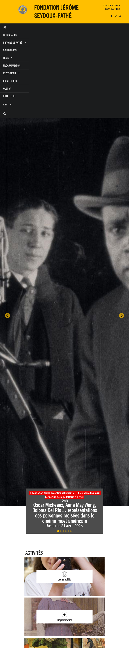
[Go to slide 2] (60, 531)
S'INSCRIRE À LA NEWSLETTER (111, 7)
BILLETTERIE (9, 96)
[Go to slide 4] (65, 531)
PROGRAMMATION (11, 65)
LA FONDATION (10, 35)
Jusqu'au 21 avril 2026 (64, 525)
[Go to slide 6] (71, 531)
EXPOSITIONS (11, 73)
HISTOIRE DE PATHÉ (14, 42)
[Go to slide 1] (58, 531)
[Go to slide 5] (68, 531)
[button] (64, 511)
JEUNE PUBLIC (10, 81)
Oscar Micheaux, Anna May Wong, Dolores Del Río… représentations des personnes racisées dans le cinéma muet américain (65, 513)
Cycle (64, 500)
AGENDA (7, 88)
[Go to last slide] (7, 315)
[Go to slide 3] (63, 531)
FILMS (7, 57)
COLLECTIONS (10, 50)
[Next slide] (121, 315)
